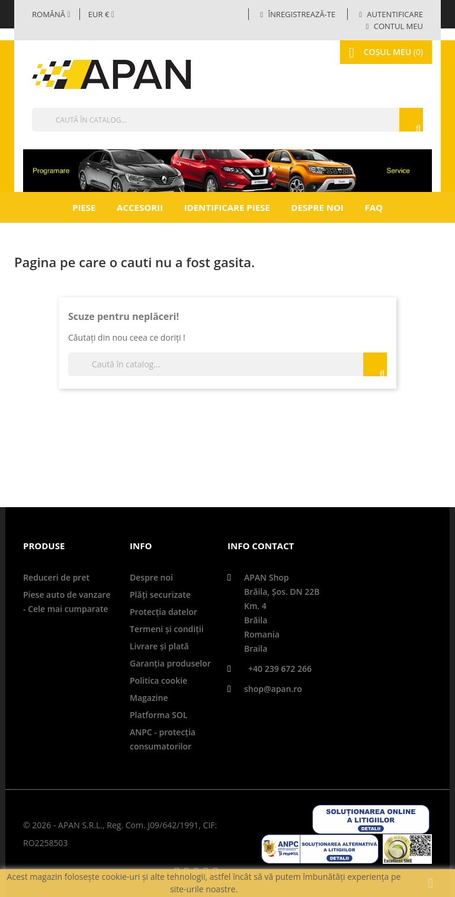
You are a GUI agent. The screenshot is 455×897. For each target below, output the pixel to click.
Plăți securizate (160, 594)
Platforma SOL (158, 714)
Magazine (149, 697)
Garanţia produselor (170, 663)
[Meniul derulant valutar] (101, 14)
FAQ (373, 207)
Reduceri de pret (56, 577)
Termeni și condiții (167, 629)
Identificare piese (227, 207)
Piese (83, 207)
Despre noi (317, 207)
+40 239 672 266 (280, 668)
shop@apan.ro (273, 688)
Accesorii (140, 207)
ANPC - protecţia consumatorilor (163, 739)
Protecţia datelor (163, 611)
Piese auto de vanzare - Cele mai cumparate (67, 601)
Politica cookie (158, 680)
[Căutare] (227, 120)
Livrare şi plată (159, 646)
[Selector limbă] (51, 14)
